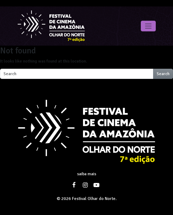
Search (163, 73)
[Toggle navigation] (148, 26)
